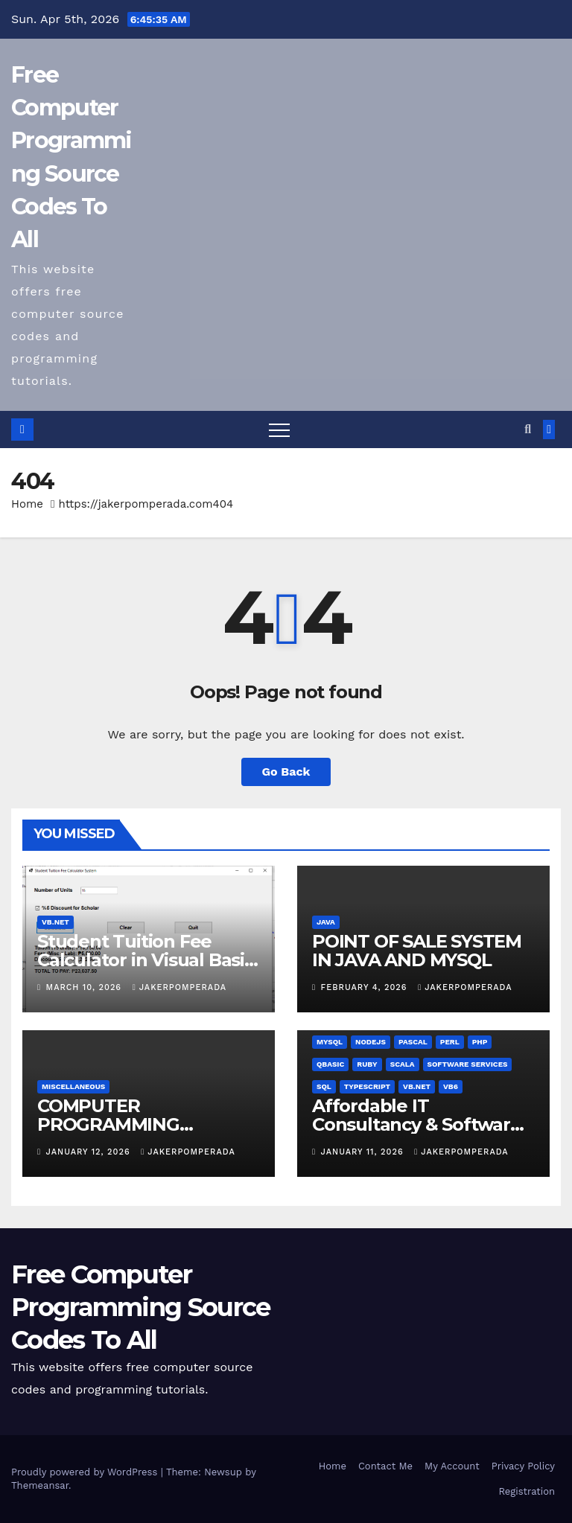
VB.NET (55, 922)
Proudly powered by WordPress (86, 1472)
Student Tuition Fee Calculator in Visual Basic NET (145, 959)
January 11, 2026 (364, 1152)
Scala (402, 1064)
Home (27, 504)
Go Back (286, 771)
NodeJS (370, 1042)
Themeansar (40, 1485)
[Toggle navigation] (279, 429)
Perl (450, 1042)
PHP (480, 1042)
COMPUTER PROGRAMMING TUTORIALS (108, 1124)
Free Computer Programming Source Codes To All (140, 1307)
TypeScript (367, 1086)
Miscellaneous (73, 1086)
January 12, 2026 (90, 1152)
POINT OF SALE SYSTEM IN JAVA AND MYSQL (416, 950)
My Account (452, 1466)
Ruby (367, 1064)
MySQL (330, 1042)
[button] (527, 429)
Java (326, 922)
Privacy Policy (523, 1466)
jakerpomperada (179, 987)
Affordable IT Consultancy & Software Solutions (416, 1124)
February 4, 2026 (366, 987)
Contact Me (385, 1466)
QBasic (330, 1064)
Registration (526, 1491)
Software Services (468, 1064)
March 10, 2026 (85, 987)
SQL (324, 1086)
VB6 (450, 1086)
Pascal (413, 1042)
